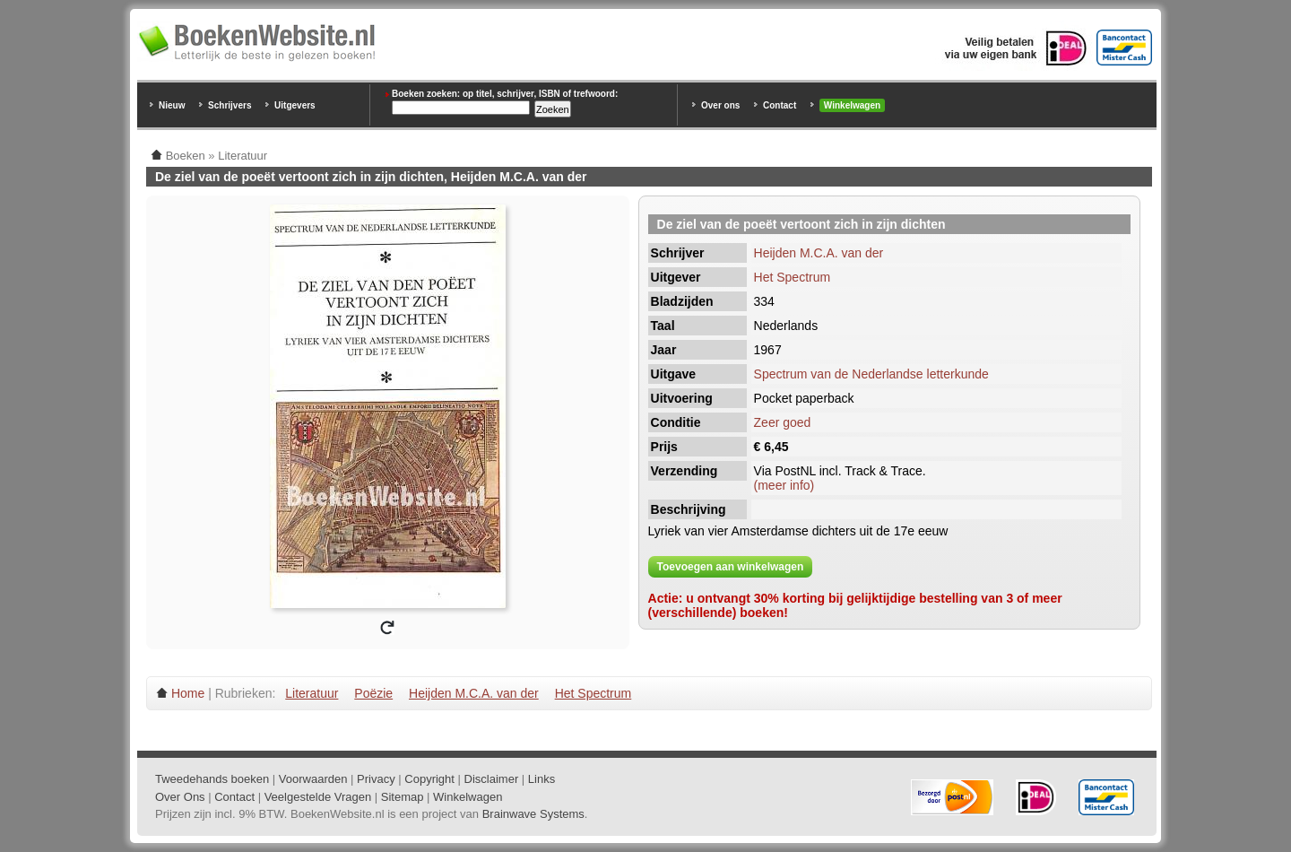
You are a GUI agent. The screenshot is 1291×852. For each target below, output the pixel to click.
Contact (779, 105)
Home (187, 693)
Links (541, 779)
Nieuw (172, 105)
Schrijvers (229, 105)
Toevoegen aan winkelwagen (730, 567)
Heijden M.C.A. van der (819, 253)
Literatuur (311, 693)
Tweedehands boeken (212, 779)
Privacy (376, 779)
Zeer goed (782, 422)
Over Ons (180, 797)
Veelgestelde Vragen (318, 797)
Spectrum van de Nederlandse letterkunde (871, 374)
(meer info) (784, 485)
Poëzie (373, 693)
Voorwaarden (313, 779)
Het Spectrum (792, 277)
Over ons (720, 105)
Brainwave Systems (533, 814)
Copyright (429, 779)
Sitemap (402, 797)
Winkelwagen (852, 105)
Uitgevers (295, 105)
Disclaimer (491, 779)
